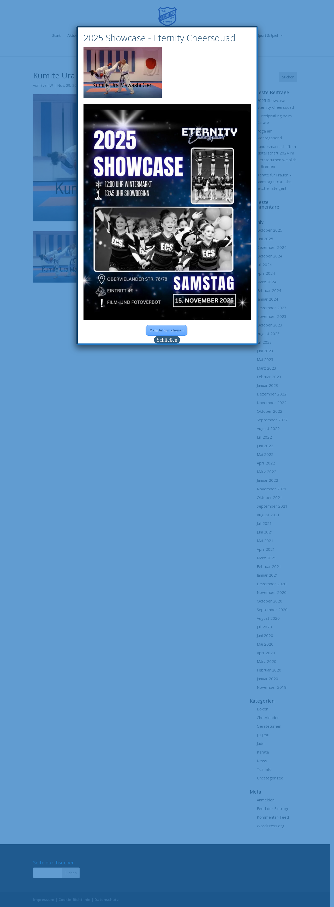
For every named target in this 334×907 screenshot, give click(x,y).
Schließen (167, 340)
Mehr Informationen (166, 330)
